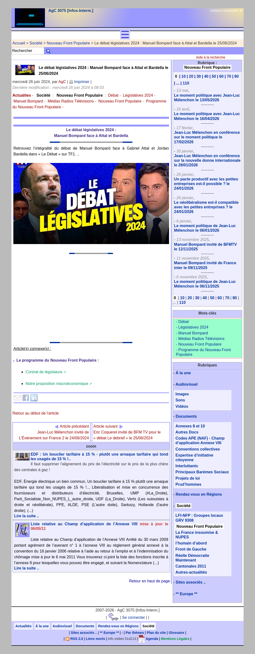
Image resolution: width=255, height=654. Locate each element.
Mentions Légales (175, 639)
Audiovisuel (187, 384)
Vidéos (182, 406)
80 (236, 76)
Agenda (148, 639)
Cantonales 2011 (191, 566)
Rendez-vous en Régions (199, 494)
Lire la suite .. (26, 516)
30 (198, 76)
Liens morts (95, 639)
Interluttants (187, 466)
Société (35, 43)
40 (206, 76)
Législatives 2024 (138, 95)
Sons (180, 400)
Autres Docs (187, 432)
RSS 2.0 (74, 639)
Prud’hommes (189, 484)
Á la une (183, 373)
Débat (113, 95)
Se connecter (133, 617)
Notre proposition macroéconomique (57, 384)
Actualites (21, 95)
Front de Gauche (191, 549)
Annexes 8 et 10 (190, 426)
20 (191, 76)
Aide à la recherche (210, 57)
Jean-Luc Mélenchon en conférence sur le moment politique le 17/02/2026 (207, 137)
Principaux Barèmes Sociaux (202, 472)
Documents (186, 416)
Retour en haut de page (149, 581)
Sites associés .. (191, 582)
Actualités (23, 626)
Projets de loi (188, 478)
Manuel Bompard (28, 101)
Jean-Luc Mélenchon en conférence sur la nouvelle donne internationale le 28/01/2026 (207, 160)
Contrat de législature (44, 372)
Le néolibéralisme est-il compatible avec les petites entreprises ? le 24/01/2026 (206, 207)
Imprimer (79, 82)
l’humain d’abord (191, 543)
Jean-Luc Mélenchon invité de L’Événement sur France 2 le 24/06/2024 (54, 432)
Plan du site (156, 633)
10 (183, 76)
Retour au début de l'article (35, 413)
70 (229, 76)
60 (221, 76)
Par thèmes (135, 633)
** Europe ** (186, 594)
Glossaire (176, 633)
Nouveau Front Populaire (68, 43)
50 (214, 76)
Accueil (18, 43)
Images (182, 394)
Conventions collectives (198, 449)
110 (186, 83)
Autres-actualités (191, 572)
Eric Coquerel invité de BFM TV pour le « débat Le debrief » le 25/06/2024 (127, 432)
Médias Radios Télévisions (71, 101)
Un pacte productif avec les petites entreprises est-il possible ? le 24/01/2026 (206, 183)
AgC (62, 82)
